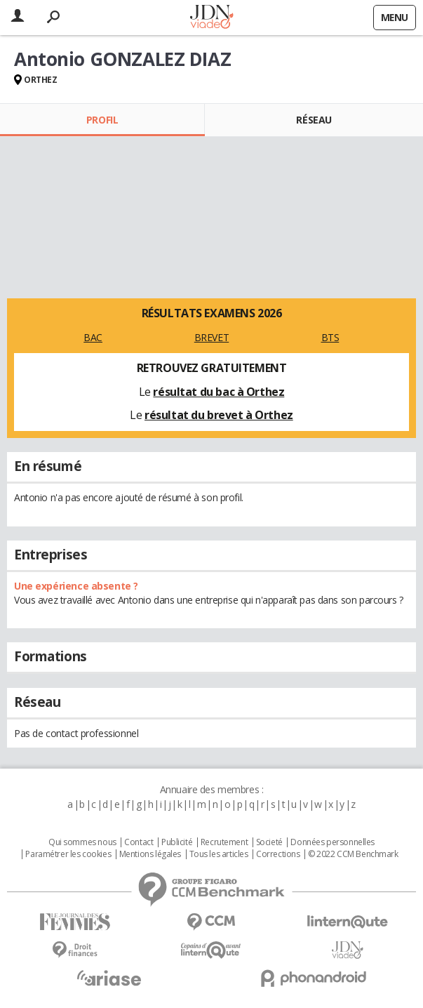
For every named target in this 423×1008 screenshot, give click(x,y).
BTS (330, 337)
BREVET (211, 337)
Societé (269, 842)
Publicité (176, 842)
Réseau (313, 119)
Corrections (278, 854)
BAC (92, 337)
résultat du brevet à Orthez (219, 415)
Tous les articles (218, 854)
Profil (102, 119)
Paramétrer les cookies (68, 854)
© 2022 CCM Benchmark (353, 854)
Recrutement (224, 842)
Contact (138, 842)
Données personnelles (332, 842)
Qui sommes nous (82, 842)
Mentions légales (150, 854)
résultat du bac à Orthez (218, 391)
